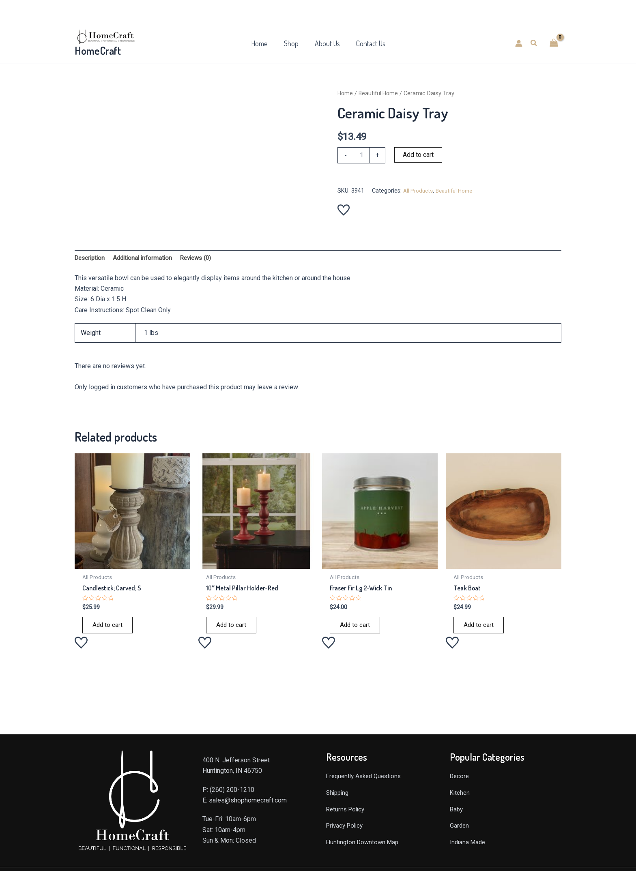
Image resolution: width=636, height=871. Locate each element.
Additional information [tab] (147, 258)
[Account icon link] (518, 43)
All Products (419, 190)
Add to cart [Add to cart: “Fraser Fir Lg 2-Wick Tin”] (355, 628)
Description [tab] (91, 258)
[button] (534, 43)
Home (345, 93)
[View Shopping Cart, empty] (553, 43)
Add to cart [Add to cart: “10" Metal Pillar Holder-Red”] (231, 628)
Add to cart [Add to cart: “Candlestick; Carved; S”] (107, 628)
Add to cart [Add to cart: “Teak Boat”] (479, 628)
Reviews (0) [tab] (203, 258)
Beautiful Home (379, 93)
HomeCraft (98, 50)
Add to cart (418, 155)
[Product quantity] (361, 155)
